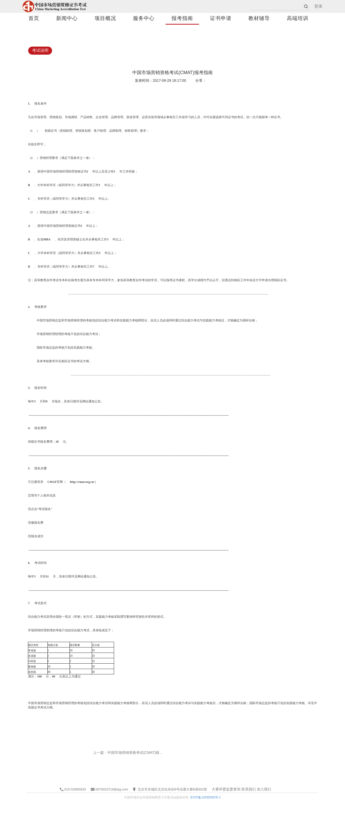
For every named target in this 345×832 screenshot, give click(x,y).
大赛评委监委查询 (226, 789)
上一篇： (127, 752)
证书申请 (220, 18)
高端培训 (297, 18)
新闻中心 (67, 18)
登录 (318, 6)
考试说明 (40, 50)
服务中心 (144, 18)
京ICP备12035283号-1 (205, 797)
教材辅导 (259, 18)
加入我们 (264, 789)
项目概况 (105, 18)
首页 (33, 18)
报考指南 (182, 18)
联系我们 (248, 789)
